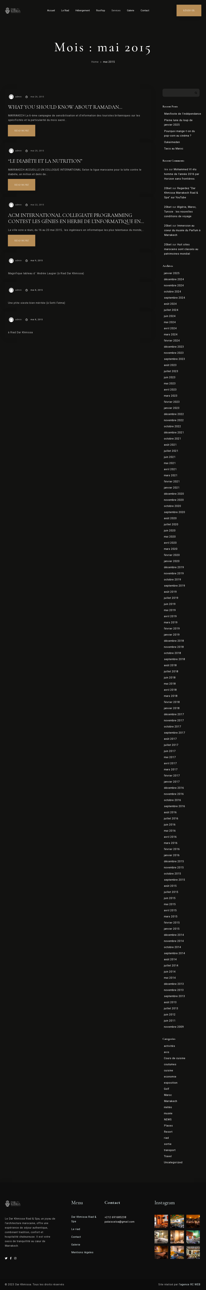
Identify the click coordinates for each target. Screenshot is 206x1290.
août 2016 (170, 812)
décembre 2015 (174, 861)
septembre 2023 (174, 359)
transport (170, 1150)
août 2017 (170, 738)
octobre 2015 (172, 873)
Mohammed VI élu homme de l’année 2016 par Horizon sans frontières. (181, 174)
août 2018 (170, 665)
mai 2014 (170, 977)
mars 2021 (171, 475)
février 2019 (172, 628)
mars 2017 (171, 769)
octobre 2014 (172, 947)
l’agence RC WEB (190, 1284)
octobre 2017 (172, 726)
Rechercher (196, 93)
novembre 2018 (174, 646)
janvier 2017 (172, 781)
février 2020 (172, 555)
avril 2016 (170, 836)
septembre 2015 (174, 879)
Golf (166, 1088)
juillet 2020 (171, 524)
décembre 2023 (174, 346)
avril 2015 (170, 910)
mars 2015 (171, 916)
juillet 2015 (171, 892)
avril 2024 (170, 328)
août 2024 (170, 303)
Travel (168, 1156)
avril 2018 (170, 689)
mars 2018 (171, 695)
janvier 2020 (172, 561)
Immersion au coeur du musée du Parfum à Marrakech (182, 230)
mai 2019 (170, 610)
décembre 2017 (174, 714)
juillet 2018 (171, 671)
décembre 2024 (174, 279)
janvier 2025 (172, 273)
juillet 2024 (171, 309)
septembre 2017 (174, 732)
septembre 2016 (174, 806)
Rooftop (100, 10)
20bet (168, 188)
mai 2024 (170, 322)
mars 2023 (171, 395)
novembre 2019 (174, 573)
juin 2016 (170, 824)
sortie (168, 1144)
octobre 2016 (172, 800)
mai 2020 (170, 536)
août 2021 (170, 444)
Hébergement (82, 10)
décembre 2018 (174, 640)
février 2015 (172, 922)
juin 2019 (170, 604)
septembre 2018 (174, 659)
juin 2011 (170, 1020)
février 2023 (172, 401)
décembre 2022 (174, 414)
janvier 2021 (172, 487)
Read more (24, 128)
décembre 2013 (174, 983)
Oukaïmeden (172, 142)
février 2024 (172, 340)
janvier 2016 (172, 855)
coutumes (170, 1064)
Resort (168, 1131)
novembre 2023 (174, 352)
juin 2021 (170, 457)
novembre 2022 (174, 420)
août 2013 (170, 1002)
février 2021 (172, 481)
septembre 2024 (174, 297)
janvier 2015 (172, 928)
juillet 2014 (171, 965)
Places (168, 1125)
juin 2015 (170, 898)
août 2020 (170, 518)
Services (116, 10)
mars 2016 (171, 843)
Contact (145, 10)
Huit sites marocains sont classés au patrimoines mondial (181, 249)
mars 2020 (171, 548)
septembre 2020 (174, 512)
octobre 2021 (172, 438)
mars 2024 (171, 334)
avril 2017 (170, 763)
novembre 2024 (174, 285)
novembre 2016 (174, 794)
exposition (171, 1082)
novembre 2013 (174, 990)
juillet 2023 (171, 371)
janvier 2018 (172, 708)
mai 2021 (170, 463)
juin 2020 (170, 530)
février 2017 (172, 775)
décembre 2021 (174, 432)
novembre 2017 (174, 720)
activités (169, 1046)
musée (168, 1113)
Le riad (75, 1229)
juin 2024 (170, 316)
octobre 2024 (172, 291)
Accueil (51, 10)
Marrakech (170, 1101)
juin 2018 (170, 677)
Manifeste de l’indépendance (182, 113)
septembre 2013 (174, 996)
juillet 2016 (171, 818)
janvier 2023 (172, 408)
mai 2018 (170, 683)
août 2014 (170, 959)
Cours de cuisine (174, 1058)
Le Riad (65, 10)
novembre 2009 (174, 1026)
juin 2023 (170, 377)
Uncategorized (173, 1162)
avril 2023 (170, 389)
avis (166, 1052)
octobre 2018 (172, 653)
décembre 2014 (174, 934)
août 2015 (170, 885)
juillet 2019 (171, 597)
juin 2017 (170, 751)
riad (166, 1137)
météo (168, 1107)
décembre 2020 (174, 493)
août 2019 (170, 591)
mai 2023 (170, 383)
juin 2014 (170, 971)
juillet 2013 (171, 1008)
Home (95, 61)
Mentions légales (82, 1252)
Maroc (168, 1095)
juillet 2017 (171, 744)
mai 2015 (109, 61)
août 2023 (170, 365)
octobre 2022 (172, 426)
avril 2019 (170, 616)
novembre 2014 (174, 941)
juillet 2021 (171, 450)
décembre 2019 (174, 567)
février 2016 (172, 849)
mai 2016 (170, 830)
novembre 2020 (174, 499)
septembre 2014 (174, 953)
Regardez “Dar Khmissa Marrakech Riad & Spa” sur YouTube (181, 193)
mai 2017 (170, 757)
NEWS (168, 1119)
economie (170, 1076)
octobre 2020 (172, 506)
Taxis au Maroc (173, 148)
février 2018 (172, 702)
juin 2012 (170, 1014)
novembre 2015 (174, 867)
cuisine (168, 1070)
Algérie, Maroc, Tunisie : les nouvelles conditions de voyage (180, 211)
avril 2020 (170, 542)
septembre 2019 (174, 585)
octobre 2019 (172, 579)
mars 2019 (171, 622)
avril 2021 (170, 469)
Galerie (130, 10)
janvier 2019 (172, 634)
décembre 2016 (174, 787)
